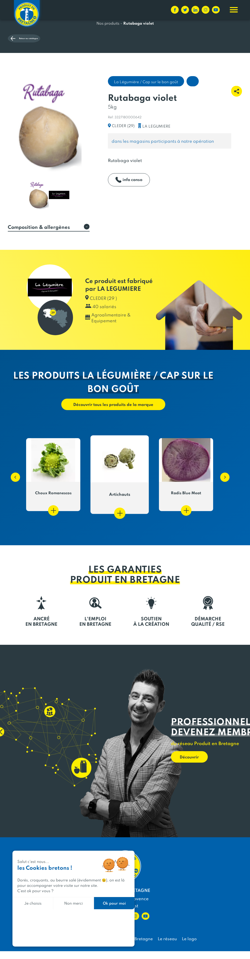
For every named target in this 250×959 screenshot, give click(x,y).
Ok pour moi (114, 903)
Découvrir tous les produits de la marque (113, 411)
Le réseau (167, 946)
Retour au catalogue (40, 58)
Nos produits (107, 40)
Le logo (189, 946)
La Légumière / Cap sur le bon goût (146, 88)
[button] (12, 482)
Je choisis (33, 903)
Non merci (73, 903)
